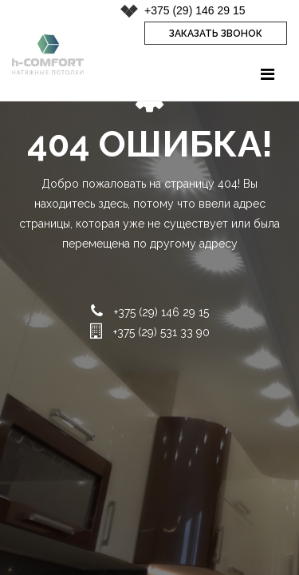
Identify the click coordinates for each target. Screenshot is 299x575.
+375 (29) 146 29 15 (195, 10)
